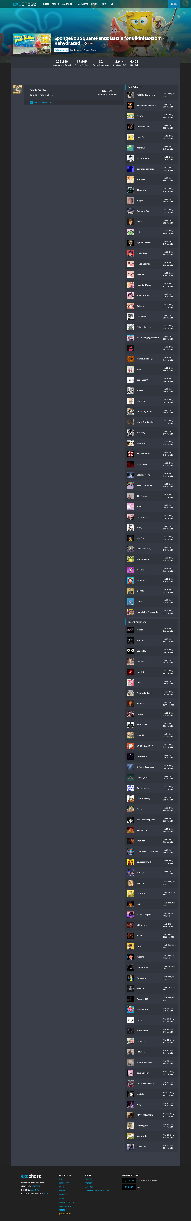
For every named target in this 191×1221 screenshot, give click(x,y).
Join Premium (65, 1214)
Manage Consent (67, 1202)
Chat (104, 4)
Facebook (88, 1187)
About (62, 1190)
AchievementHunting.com (96, 1190)
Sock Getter (38, 90)
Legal (61, 1198)
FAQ (60, 1179)
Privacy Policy (65, 1206)
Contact (63, 1194)
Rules (61, 1187)
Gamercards (68, 4)
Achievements (61, 50)
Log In (174, 4)
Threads (88, 1179)
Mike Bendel (37, 1186)
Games (46, 4)
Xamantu (34, 1190)
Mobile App (64, 1183)
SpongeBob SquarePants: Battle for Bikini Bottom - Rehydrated (109, 40)
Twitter (88, 1183)
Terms (62, 1210)
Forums (55, 4)
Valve (46, 1194)
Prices (86, 50)
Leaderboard (82, 4)
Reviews (94, 4)
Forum (94, 50)
